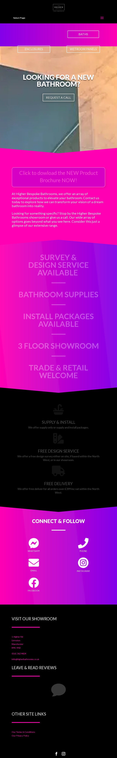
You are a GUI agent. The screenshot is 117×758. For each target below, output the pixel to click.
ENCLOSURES (34, 49)
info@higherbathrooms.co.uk (25, 659)
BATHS (83, 34)
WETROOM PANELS (83, 49)
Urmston (16, 640)
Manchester (17, 644)
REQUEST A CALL (58, 97)
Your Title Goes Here (29, 704)
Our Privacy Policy (20, 735)
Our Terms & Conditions (23, 732)
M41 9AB (16, 647)
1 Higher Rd (17, 636)
